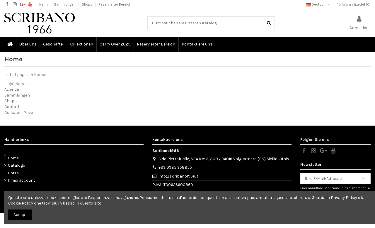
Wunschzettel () (354, 4)
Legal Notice (16, 83)
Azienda (11, 89)
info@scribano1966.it (178, 176)
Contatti (12, 106)
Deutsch (318, 4)
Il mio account (21, 180)
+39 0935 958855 (175, 167)
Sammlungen (65, 4)
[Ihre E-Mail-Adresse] (329, 178)
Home (13, 158)
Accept (20, 214)
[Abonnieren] (364, 178)
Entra (13, 172)
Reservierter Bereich (114, 4)
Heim (44, 4)
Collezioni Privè (18, 112)
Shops (87, 4)
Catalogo (16, 165)
